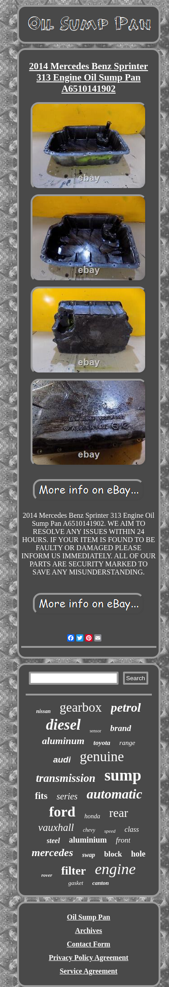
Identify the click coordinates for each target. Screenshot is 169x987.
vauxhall (56, 827)
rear (118, 813)
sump (123, 775)
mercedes (52, 852)
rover (46, 875)
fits (41, 795)
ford (62, 811)
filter (73, 870)
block (113, 854)
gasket (75, 882)
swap (88, 855)
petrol (126, 707)
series (67, 796)
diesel (63, 725)
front (123, 840)
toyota (101, 742)
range (127, 742)
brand (120, 728)
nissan (43, 711)
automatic (114, 793)
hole (138, 853)
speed (109, 831)
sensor (95, 730)
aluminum (63, 740)
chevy (89, 830)
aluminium (88, 839)
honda (92, 816)
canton (100, 882)
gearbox (80, 707)
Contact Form (88, 944)
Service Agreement (88, 971)
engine (115, 869)
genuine (102, 756)
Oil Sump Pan (88, 917)
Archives (88, 930)
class (131, 829)
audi (62, 759)
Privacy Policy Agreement (88, 957)
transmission (66, 778)
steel (53, 840)
